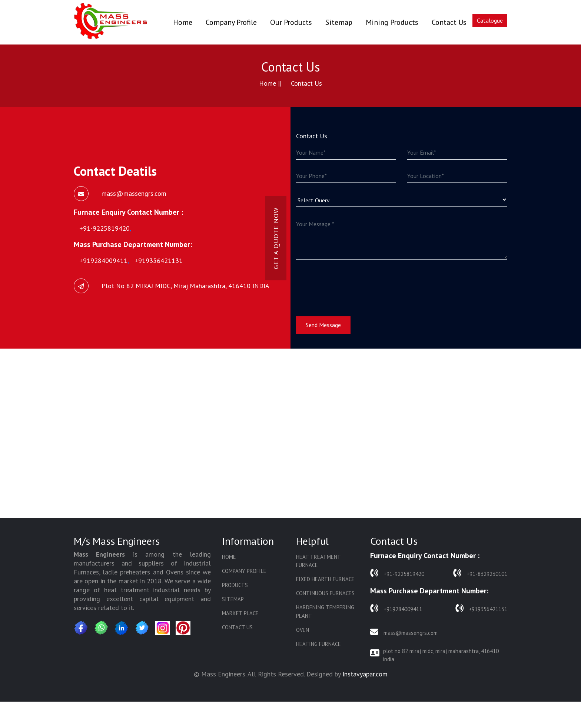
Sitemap (338, 22)
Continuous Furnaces (325, 593)
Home (182, 22)
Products (235, 585)
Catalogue (490, 20)
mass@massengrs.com (404, 632)
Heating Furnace (318, 645)
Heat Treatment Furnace (318, 561)
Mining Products (392, 22)
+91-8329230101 (480, 573)
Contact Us (449, 22)
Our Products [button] (291, 22)
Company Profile (231, 22)
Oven (302, 630)
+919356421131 (481, 608)
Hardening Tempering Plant (325, 612)
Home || (270, 83)
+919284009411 (396, 608)
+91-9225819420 (397, 573)
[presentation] (352, 283)
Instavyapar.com (365, 674)
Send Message (323, 325)
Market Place (240, 613)
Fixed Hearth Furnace (325, 579)
